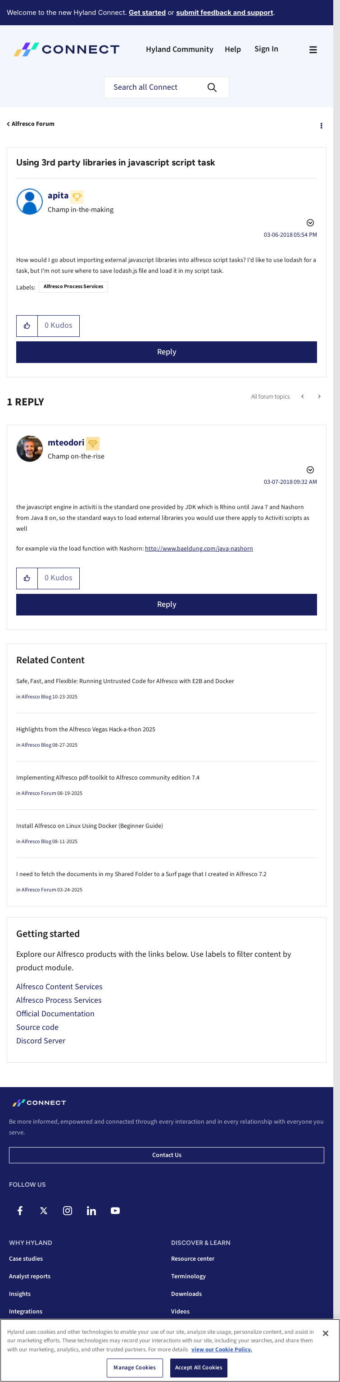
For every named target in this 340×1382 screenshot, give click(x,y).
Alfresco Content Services (59, 986)
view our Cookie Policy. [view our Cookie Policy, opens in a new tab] (221, 1349)
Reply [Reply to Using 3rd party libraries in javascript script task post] (167, 352)
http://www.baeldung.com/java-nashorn (199, 548)
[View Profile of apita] (58, 195)
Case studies (26, 1258)
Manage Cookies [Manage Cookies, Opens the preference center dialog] (134, 1368)
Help (233, 49)
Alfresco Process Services (73, 286)
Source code (37, 1027)
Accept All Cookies (198, 1368)
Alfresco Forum (33, 124)
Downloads (186, 1294)
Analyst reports (29, 1276)
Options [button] (320, 124)
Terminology (188, 1276)
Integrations (25, 1311)
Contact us (166, 1155)
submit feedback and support (224, 12)
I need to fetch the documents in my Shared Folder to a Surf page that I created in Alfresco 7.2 (141, 874)
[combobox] (166, 87)
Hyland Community (179, 49)
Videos (180, 1311)
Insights (20, 1294)
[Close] (325, 1333)
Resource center (192, 1258)
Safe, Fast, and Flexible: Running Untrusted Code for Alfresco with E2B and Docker (125, 681)
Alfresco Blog (36, 697)
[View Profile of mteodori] (66, 442)
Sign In (266, 49)
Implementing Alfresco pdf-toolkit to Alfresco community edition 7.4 (107, 777)
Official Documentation (55, 1013)
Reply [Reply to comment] (167, 604)
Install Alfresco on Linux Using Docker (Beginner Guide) (89, 826)
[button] (27, 326)
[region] (170, 1350)
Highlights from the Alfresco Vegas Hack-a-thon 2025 (85, 729)
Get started (147, 12)
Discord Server (40, 1041)
